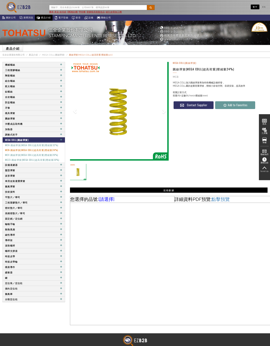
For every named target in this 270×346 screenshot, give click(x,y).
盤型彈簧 (33, 170)
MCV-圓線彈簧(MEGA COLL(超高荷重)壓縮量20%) (31, 155)
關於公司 (9, 18)
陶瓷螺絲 (33, 75)
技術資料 (33, 191)
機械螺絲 (33, 64)
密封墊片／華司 (33, 207)
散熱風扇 (33, 229)
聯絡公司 (104, 18)
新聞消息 (26, 18)
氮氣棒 (33, 294)
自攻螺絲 (33, 97)
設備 (88, 18)
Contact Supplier (193, 105)
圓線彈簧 (33, 118)
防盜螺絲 (33, 102)
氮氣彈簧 (33, 186)
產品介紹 (44, 18)
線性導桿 (33, 234)
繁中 (255, 7)
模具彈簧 (33, 113)
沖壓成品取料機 (33, 123)
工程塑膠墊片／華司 (33, 202)
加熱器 (33, 129)
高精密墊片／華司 (33, 213)
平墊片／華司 (33, 197)
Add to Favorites (235, 105)
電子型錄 (61, 18)
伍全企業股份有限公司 (13, 55)
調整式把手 (33, 134)
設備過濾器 (33, 164)
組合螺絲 (33, 80)
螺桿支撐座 (33, 250)
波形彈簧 (33, 175)
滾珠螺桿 (33, 245)
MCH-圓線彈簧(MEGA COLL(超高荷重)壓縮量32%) (31, 145)
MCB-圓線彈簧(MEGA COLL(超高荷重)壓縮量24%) (31, 150)
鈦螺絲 (33, 91)
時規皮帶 (33, 256)
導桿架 (33, 240)
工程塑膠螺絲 (33, 70)
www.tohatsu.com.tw (176, 39)
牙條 (33, 107)
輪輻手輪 (33, 224)
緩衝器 (33, 272)
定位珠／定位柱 (33, 283)
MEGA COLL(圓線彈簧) (53, 55)
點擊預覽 (220, 199)
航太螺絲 (33, 86)
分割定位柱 (33, 299)
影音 (76, 18)
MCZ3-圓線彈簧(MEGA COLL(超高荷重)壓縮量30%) (32, 159)
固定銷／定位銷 (33, 218)
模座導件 (33, 267)
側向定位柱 (33, 288)
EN (264, 7)
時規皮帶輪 (33, 261)
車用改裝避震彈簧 (33, 181)
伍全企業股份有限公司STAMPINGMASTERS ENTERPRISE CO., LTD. (92, 32)
